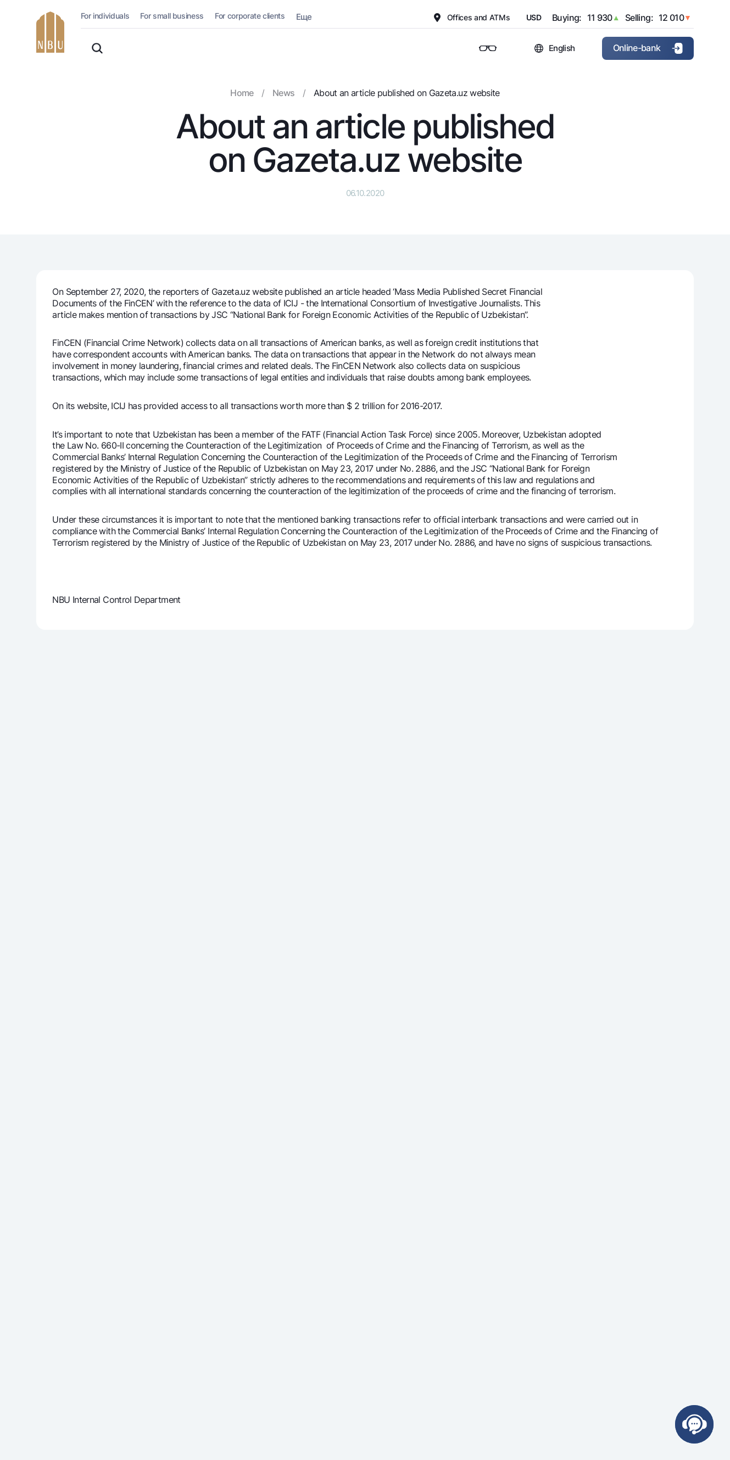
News (283, 92)
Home (241, 92)
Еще (304, 17)
